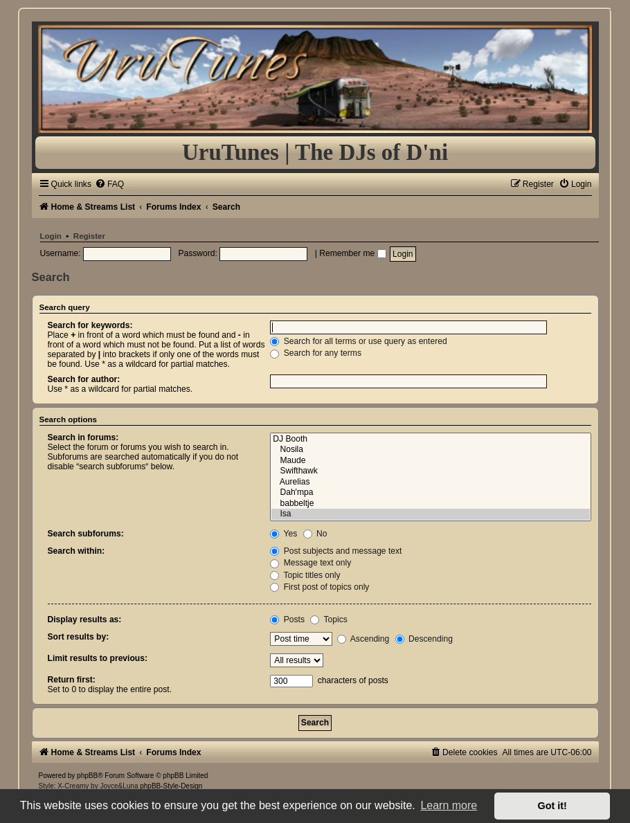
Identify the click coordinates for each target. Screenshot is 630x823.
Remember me (352, 253)
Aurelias (430, 482)
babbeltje (430, 503)
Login (51, 236)
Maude (430, 461)
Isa (430, 514)
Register (89, 236)
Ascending (363, 639)
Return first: (72, 680)
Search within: (76, 551)
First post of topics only (319, 587)
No (315, 534)
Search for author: (84, 379)
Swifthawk (430, 471)
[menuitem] (109, 184)
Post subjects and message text (336, 551)
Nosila (430, 449)
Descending (424, 639)
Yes (283, 534)
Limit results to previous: (97, 658)
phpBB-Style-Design (171, 786)
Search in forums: (83, 437)
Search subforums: (86, 534)
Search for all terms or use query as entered (358, 341)
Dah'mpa (430, 492)
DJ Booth (430, 439)
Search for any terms (315, 353)
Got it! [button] (552, 805)
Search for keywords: (90, 325)
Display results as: (85, 619)
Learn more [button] (448, 805)
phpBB (87, 775)
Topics (328, 619)
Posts (287, 619)
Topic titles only (305, 575)
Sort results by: (78, 637)
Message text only (310, 563)
